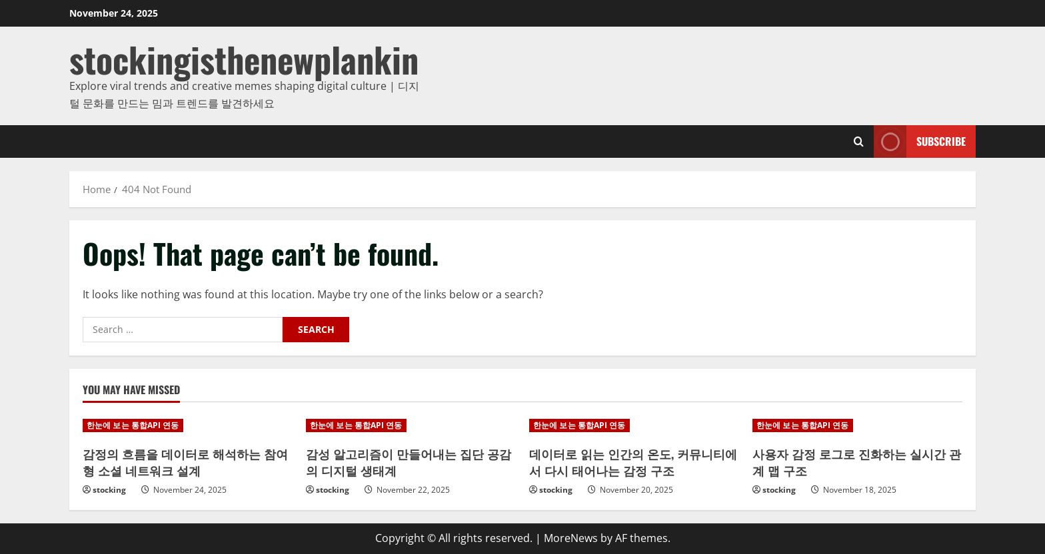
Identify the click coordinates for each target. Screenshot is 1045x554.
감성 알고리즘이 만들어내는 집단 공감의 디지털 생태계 (408, 462)
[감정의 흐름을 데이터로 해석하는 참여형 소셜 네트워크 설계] (188, 425)
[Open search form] (859, 141)
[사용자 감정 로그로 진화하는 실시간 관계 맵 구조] (857, 425)
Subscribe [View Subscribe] (920, 141)
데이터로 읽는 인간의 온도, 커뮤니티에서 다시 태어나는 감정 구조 (633, 462)
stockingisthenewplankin (244, 59)
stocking (109, 489)
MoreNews (571, 538)
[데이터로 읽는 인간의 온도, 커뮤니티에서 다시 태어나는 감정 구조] (634, 425)
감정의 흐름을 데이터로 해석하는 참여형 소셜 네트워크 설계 (185, 462)
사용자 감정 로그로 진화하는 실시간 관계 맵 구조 (856, 462)
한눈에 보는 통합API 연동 (133, 425)
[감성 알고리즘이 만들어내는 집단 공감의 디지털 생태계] (411, 425)
